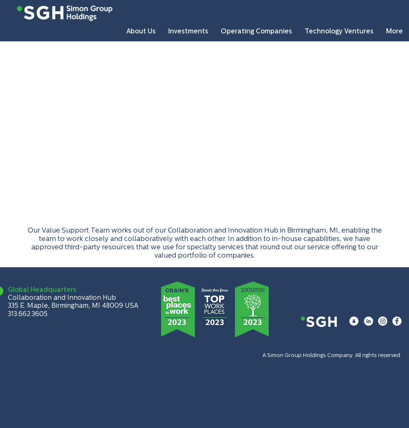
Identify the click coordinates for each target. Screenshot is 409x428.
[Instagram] (382, 321)
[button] (141, 31)
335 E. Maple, (29, 306)
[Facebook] (396, 321)
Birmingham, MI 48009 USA (94, 306)
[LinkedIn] (368, 321)
